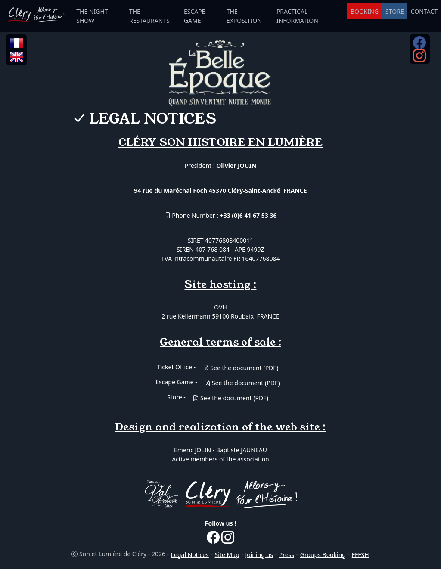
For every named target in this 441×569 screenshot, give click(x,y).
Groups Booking (323, 554)
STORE (394, 11)
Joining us (259, 554)
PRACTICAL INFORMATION (297, 16)
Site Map (227, 554)
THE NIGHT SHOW (92, 16)
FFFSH (360, 554)
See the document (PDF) (240, 368)
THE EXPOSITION (244, 16)
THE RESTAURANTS (149, 16)
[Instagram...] (419, 59)
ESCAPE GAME (194, 16)
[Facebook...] (419, 46)
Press (286, 554)
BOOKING (365, 11)
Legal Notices (190, 554)
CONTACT (424, 11)
